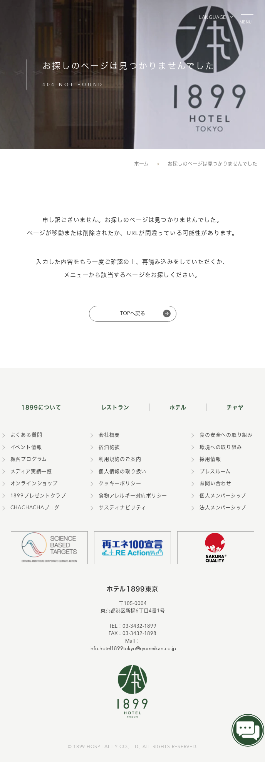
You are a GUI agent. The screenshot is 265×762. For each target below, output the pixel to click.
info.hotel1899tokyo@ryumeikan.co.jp (132, 648)
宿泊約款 (109, 447)
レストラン (115, 407)
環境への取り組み (221, 447)
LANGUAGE (212, 17)
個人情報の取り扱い (122, 471)
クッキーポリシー (120, 483)
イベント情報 (26, 447)
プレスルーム (215, 471)
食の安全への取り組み (226, 435)
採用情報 (210, 459)
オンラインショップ (34, 483)
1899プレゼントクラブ (38, 496)
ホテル (177, 407)
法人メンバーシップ (223, 507)
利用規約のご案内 (120, 459)
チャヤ (235, 407)
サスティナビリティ (122, 507)
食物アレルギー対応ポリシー (133, 496)
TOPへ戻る (132, 313)
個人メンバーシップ (223, 496)
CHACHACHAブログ (35, 507)
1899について (41, 407)
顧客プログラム (28, 459)
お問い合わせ (215, 483)
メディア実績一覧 (31, 471)
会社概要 (109, 435)
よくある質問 (26, 435)
